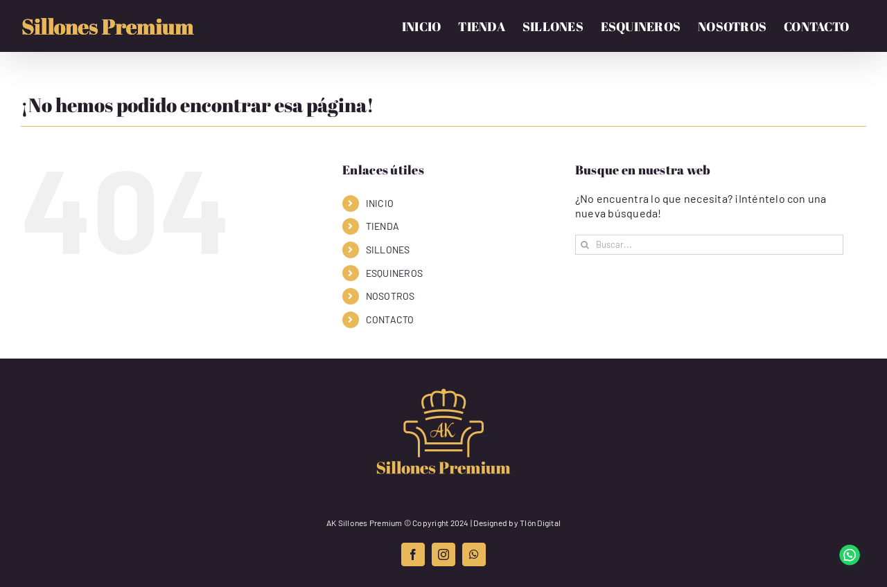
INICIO (380, 203)
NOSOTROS (390, 296)
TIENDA (382, 226)
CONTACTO (390, 319)
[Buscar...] (709, 245)
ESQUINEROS (394, 273)
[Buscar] (585, 245)
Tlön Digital (540, 522)
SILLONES (388, 249)
